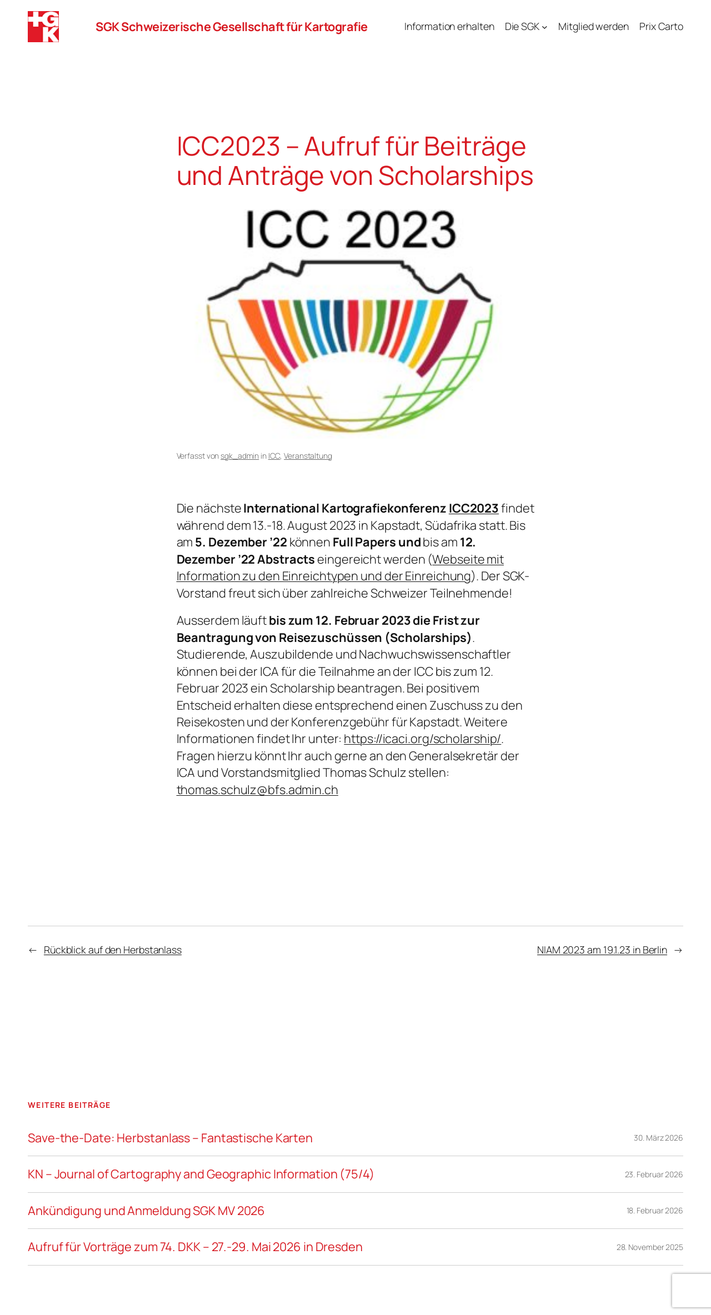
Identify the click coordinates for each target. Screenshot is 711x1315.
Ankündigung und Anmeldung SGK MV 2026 (146, 1210)
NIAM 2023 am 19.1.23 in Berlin (602, 949)
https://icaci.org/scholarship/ (422, 738)
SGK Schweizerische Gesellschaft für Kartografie (232, 26)
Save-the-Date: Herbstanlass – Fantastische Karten (170, 1138)
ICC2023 (474, 508)
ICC (274, 455)
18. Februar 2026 (655, 1210)
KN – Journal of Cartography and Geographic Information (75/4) (201, 1174)
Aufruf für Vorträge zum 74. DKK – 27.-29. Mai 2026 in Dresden (195, 1246)
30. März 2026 (658, 1137)
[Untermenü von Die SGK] (545, 27)
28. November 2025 (650, 1247)
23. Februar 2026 (654, 1174)
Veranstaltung (308, 455)
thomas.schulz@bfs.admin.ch (257, 789)
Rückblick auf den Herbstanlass (113, 949)
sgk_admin (240, 455)
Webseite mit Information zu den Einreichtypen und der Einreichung (340, 567)
